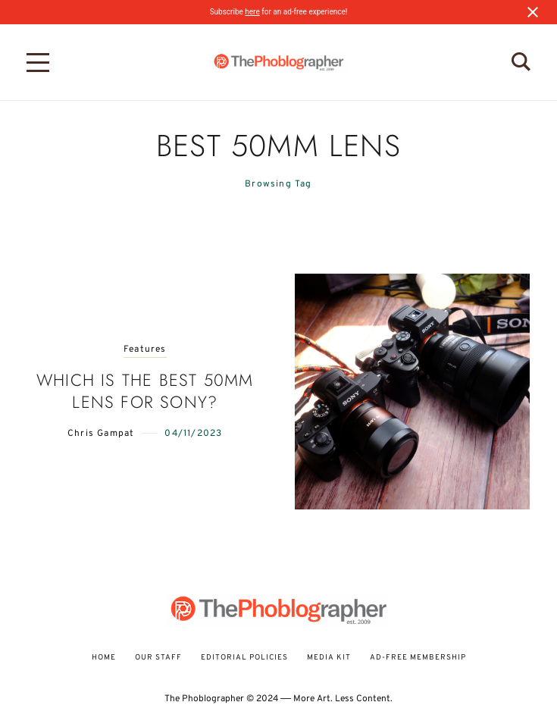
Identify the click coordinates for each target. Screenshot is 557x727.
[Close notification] (533, 12)
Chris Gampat (100, 434)
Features (145, 350)
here (252, 12)
